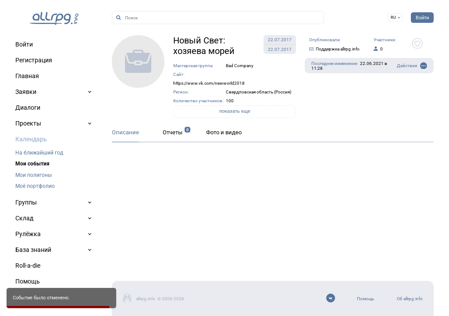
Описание (125, 132)
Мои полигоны (33, 175)
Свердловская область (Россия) (258, 92)
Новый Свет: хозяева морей (204, 45)
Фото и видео (224, 132)
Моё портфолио (35, 186)
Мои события (32, 164)
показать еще (234, 111)
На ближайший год (39, 153)
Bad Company (239, 65)
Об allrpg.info (410, 298)
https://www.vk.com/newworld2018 (209, 83)
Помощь (365, 298)
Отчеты (172, 132)
